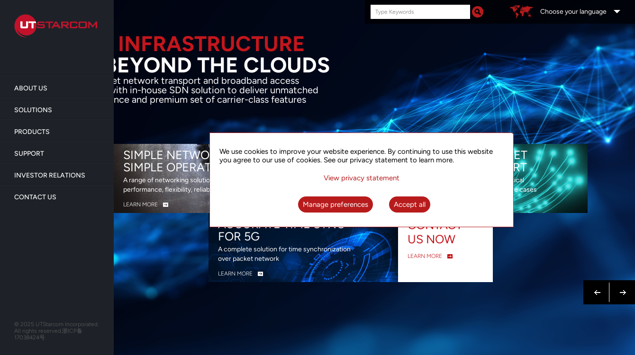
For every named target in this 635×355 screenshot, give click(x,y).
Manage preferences (335, 204)
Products (32, 132)
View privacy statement (361, 178)
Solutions (33, 110)
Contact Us (35, 197)
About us (30, 88)
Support (29, 154)
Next (621, 287)
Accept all (410, 204)
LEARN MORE (140, 204)
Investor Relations (49, 175)
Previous (597, 287)
